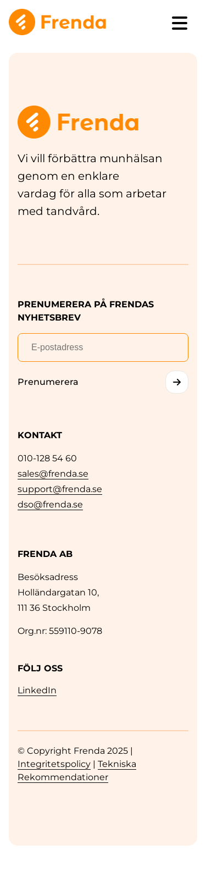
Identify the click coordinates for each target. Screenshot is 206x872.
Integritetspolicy (54, 764)
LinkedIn (37, 690)
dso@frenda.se (50, 504)
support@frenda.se (60, 489)
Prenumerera (48, 382)
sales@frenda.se (53, 473)
